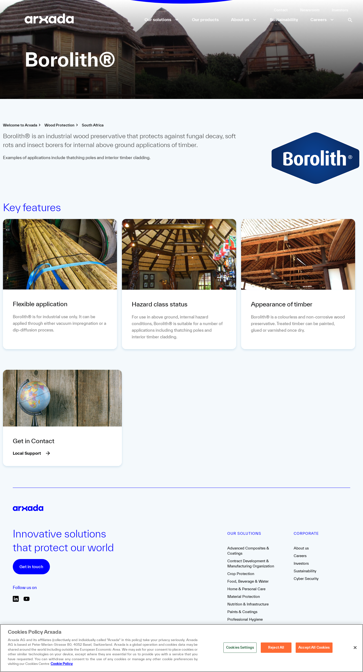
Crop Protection (240, 574)
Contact (281, 10)
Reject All (276, 647)
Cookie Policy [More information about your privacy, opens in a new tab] (62, 664)
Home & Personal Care (246, 589)
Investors (340, 10)
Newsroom (309, 10)
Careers (300, 556)
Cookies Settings (240, 647)
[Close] (355, 647)
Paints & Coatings (242, 612)
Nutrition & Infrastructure (248, 604)
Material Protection (243, 596)
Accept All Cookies (314, 647)
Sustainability (305, 571)
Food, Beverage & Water (248, 581)
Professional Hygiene (245, 619)
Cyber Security (306, 578)
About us (301, 548)
